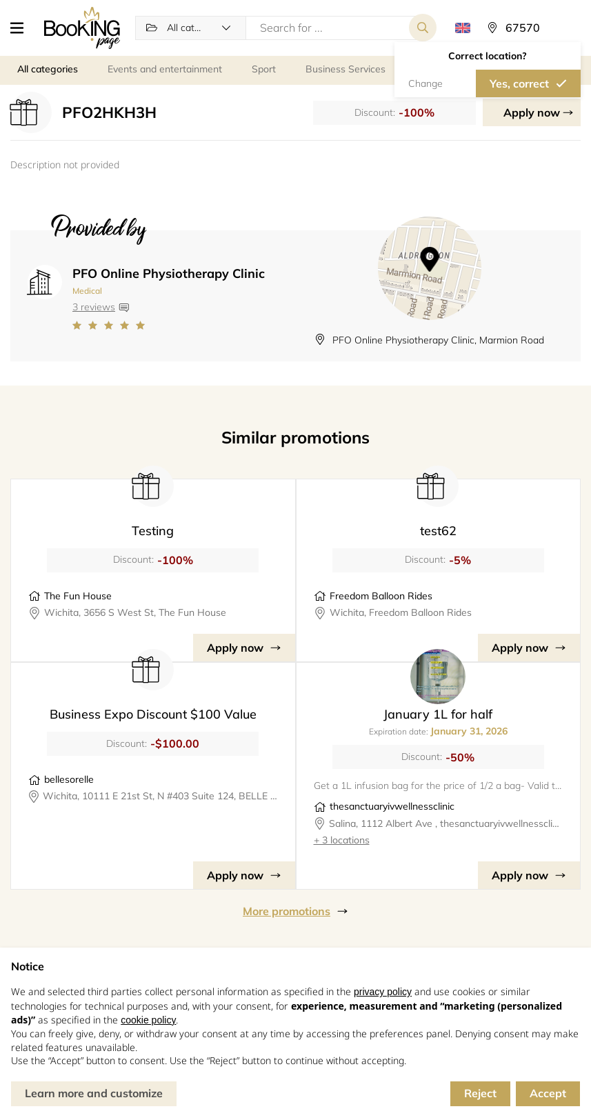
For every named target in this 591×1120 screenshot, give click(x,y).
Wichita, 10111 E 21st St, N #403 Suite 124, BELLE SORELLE (160, 796)
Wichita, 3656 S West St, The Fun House (135, 612)
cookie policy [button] (148, 1020)
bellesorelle (69, 779)
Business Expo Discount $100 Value (153, 714)
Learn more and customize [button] (94, 1093)
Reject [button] (480, 1093)
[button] (22, 27)
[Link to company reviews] (168, 325)
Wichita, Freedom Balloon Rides (401, 612)
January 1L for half (437, 714)
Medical (87, 291)
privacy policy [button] (383, 991)
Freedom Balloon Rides (381, 596)
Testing (153, 531)
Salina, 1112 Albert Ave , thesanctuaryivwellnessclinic (446, 823)
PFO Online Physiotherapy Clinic (168, 273)
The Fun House (78, 596)
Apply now (531, 112)
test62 (438, 531)
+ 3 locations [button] (342, 840)
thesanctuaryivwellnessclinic (392, 806)
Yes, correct (519, 83)
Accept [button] (548, 1093)
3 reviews (93, 307)
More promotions (286, 911)
